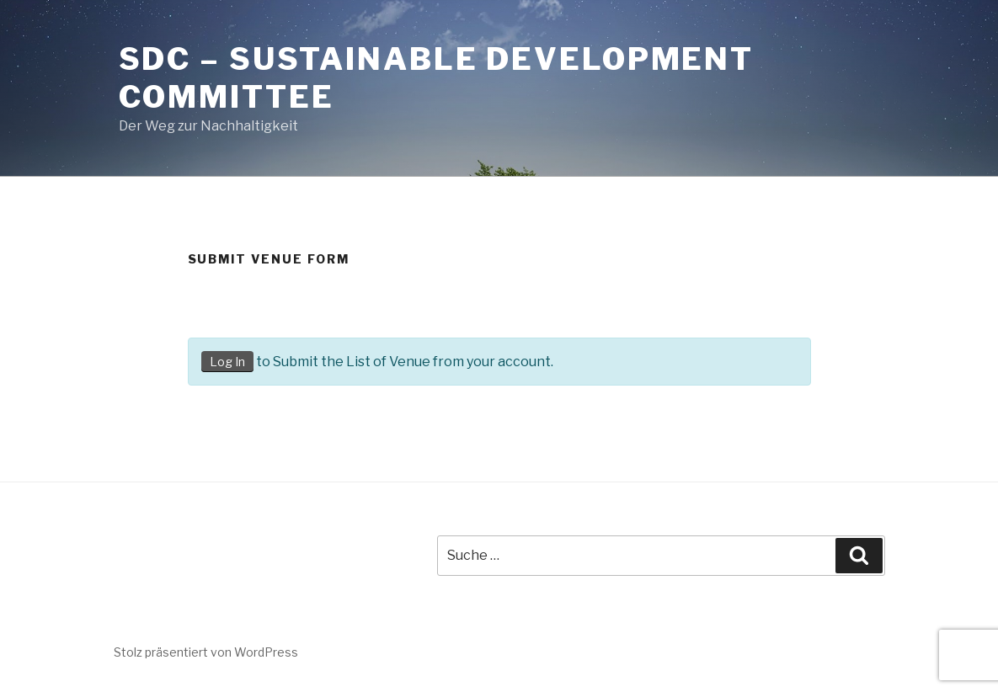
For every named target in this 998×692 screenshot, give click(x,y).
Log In (227, 361)
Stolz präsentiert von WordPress (206, 652)
